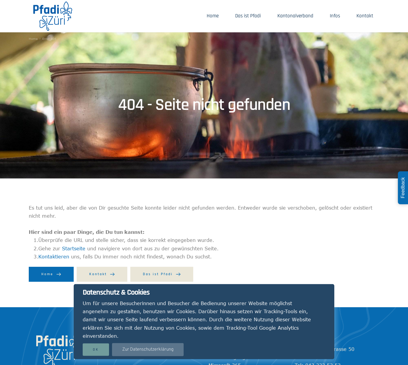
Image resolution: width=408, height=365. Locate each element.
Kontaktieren (53, 256)
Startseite (73, 248)
